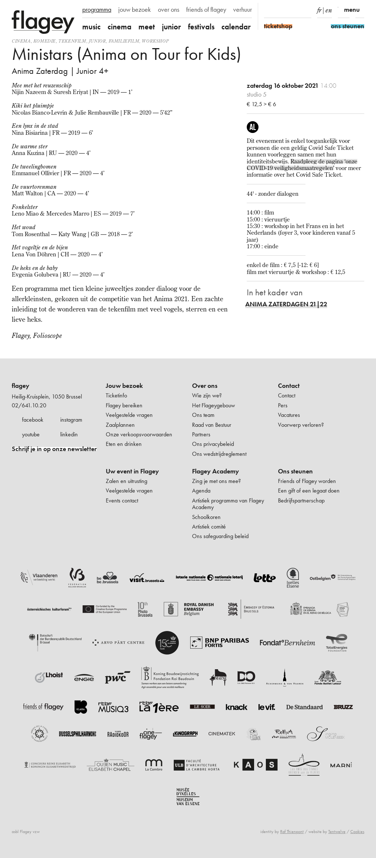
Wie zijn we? (207, 395)
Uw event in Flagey (132, 471)
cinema (119, 27)
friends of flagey (206, 9)
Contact (289, 385)
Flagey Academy (215, 471)
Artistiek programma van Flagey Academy (228, 504)
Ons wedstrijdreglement (219, 454)
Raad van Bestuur (211, 425)
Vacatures (289, 415)
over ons (168, 9)
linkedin (69, 434)
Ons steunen (295, 471)
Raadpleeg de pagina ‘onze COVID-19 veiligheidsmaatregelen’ (302, 165)
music (91, 27)
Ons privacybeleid (213, 444)
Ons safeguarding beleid (220, 536)
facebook (32, 419)
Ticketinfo (116, 395)
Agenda (201, 490)
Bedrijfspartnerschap (301, 500)
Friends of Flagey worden (307, 481)
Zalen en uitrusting (126, 481)
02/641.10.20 (29, 405)
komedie (44, 41)
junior (171, 27)
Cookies (357, 831)
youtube (31, 434)
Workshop (155, 41)
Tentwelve (337, 831)
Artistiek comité (209, 526)
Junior (97, 41)
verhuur (242, 9)
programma (96, 9)
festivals (201, 27)
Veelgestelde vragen (129, 415)
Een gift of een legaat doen (309, 490)
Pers (283, 405)
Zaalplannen (120, 425)
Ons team (203, 415)
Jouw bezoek (124, 385)
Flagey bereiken (124, 405)
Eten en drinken (124, 444)
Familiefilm (124, 41)
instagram (71, 419)
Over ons (204, 385)
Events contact (122, 500)
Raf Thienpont (292, 831)
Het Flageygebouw (213, 405)
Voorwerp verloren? (301, 425)
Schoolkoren (206, 517)
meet (146, 27)
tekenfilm (72, 41)
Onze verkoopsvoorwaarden (139, 434)
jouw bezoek (134, 9)
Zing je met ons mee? (216, 481)
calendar (236, 27)
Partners (201, 434)
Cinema (21, 41)
